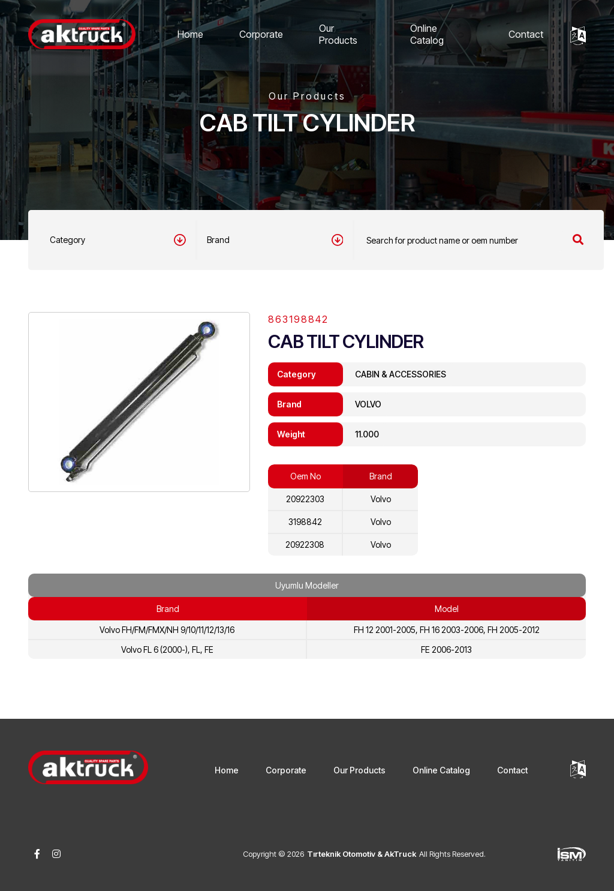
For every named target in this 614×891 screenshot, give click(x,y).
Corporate (261, 34)
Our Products (338, 34)
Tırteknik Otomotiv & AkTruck (361, 854)
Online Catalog (427, 34)
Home (190, 34)
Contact (525, 34)
